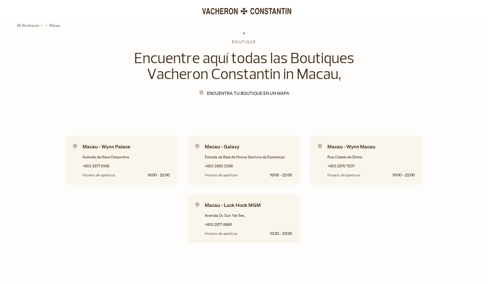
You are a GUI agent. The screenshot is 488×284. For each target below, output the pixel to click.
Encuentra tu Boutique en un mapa (248, 93)
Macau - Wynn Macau (351, 146)
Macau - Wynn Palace (106, 146)
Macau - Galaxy (222, 146)
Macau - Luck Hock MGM (233, 205)
